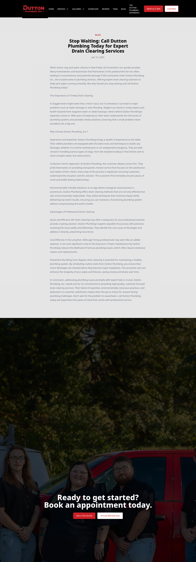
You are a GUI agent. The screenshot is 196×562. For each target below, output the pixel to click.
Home (51, 11)
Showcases (93, 11)
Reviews (105, 11)
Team (115, 11)
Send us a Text (153, 11)
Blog (123, 11)
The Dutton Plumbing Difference (134, 11)
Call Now (171, 11)
